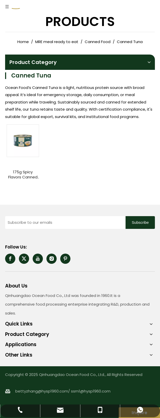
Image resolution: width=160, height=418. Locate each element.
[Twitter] (24, 259)
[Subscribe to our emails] (64, 222)
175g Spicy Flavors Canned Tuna (23, 174)
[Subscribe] (140, 222)
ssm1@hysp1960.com (90, 391)
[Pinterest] (65, 259)
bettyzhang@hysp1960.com (41, 391)
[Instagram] (51, 259)
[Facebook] (10, 259)
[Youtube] (38, 259)
